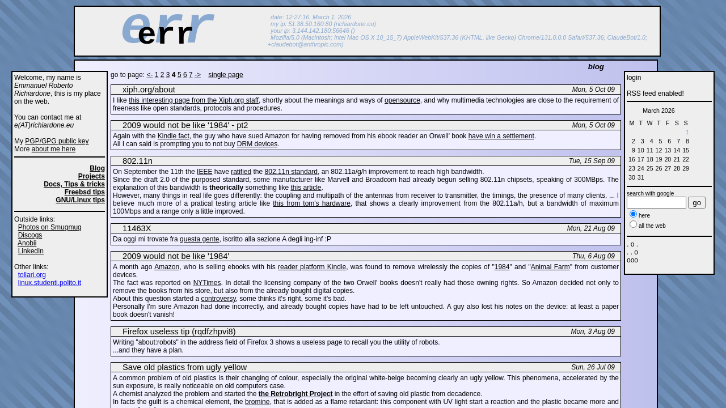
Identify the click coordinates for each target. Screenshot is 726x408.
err (166, 35)
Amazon (166, 267)
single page (225, 75)
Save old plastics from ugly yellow (185, 367)
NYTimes (207, 283)
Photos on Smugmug (50, 227)
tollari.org (32, 275)
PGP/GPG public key (56, 141)
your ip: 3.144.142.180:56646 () (313, 30)
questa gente (199, 239)
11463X (137, 228)
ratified (241, 172)
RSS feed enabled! (655, 93)
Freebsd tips (85, 192)
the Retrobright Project (296, 394)
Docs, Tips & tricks (74, 184)
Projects (91, 176)
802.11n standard (291, 172)
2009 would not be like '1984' (176, 256)
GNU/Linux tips (80, 200)
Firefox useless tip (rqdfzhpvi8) (179, 331)
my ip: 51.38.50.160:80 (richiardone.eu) (323, 23)
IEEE (204, 172)
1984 (502, 267)
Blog (97, 168)
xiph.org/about (149, 89)
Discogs (30, 235)
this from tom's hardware (312, 203)
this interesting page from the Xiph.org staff (194, 100)
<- (149, 75)
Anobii (27, 243)
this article (306, 188)
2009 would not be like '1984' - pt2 (185, 125)
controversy (218, 299)
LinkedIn (31, 251)
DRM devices (257, 144)
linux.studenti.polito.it (49, 283)
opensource (402, 100)
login (634, 78)
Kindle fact (173, 136)
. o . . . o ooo (632, 252)
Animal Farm (550, 267)
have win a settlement (501, 136)
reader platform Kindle (312, 267)
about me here (53, 149)
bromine (257, 402)
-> (198, 75)
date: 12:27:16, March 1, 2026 (311, 17)
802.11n (138, 160)
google (665, 193)
